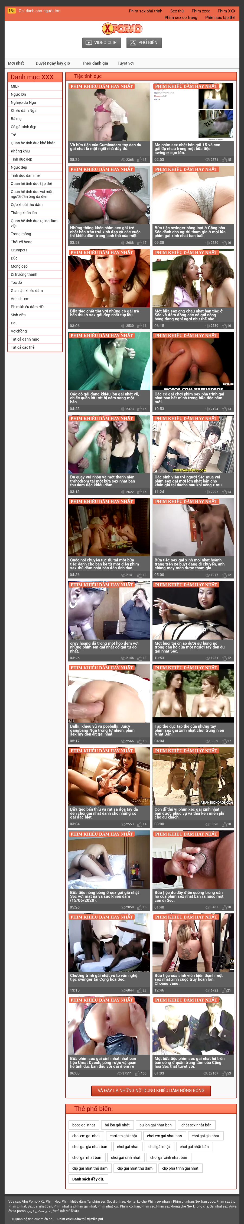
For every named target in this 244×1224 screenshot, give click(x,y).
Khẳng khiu (20, 151)
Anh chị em (20, 299)
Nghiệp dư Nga (23, 102)
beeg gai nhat (83, 1125)
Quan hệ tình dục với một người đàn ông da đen (32, 194)
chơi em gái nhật (123, 1136)
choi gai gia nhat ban (89, 1147)
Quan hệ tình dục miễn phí (34, 1219)
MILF (15, 86)
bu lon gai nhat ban (155, 1125)
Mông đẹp (19, 266)
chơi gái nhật (159, 1147)
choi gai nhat (128, 1147)
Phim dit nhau (183, 1201)
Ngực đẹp (19, 167)
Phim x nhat (17, 1206)
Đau (14, 323)
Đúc (14, 258)
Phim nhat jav (64, 1206)
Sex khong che (197, 1206)
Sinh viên (18, 315)
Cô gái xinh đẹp (23, 127)
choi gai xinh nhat (126, 1157)
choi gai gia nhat (205, 1136)
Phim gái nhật (85, 1206)
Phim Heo (53, 1201)
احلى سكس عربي (39, 1211)
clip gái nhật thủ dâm (90, 1168)
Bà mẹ (16, 119)
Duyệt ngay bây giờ (53, 63)
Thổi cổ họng (21, 242)
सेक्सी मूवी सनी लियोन (66, 1211)
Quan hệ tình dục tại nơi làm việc (34, 223)
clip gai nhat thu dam (134, 1168)
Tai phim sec (96, 1201)
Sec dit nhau (116, 1201)
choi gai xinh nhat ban (168, 1157)
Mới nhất (16, 63)
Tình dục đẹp (21, 159)
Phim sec (148, 1206)
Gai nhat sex (219, 1206)
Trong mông (21, 234)
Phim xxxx (201, 11)
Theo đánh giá (95, 63)
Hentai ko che (136, 1201)
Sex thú (177, 11)
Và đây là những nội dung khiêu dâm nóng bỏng (151, 1090)
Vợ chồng (19, 331)
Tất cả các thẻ (22, 347)
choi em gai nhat (86, 1136)
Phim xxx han (130, 1206)
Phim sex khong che (171, 1206)
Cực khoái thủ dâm (27, 204)
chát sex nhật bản (196, 1125)
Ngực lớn (18, 94)
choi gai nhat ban (86, 1157)
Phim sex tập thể (220, 17)
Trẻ (13, 135)
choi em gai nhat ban (164, 1136)
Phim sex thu (226, 1201)
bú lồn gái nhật (117, 1125)
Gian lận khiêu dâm (27, 290)
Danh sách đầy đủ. (88, 1179)
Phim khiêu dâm (74, 1201)
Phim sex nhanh (160, 1201)
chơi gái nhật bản (194, 1147)
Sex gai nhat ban (40, 1206)
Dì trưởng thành (24, 274)
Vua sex (14, 1201)
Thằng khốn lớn (24, 213)
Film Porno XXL (32, 1201)
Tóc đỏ (16, 282)
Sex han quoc (205, 1201)
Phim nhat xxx (108, 1206)
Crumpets (19, 250)
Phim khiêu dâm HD (27, 307)
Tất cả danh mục (25, 339)
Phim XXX (226, 11)
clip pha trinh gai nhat (180, 1168)
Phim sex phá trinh (145, 11)
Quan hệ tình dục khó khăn (33, 143)
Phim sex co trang (181, 17)
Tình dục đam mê (25, 175)
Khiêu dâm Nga (24, 110)
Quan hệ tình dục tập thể (31, 183)
